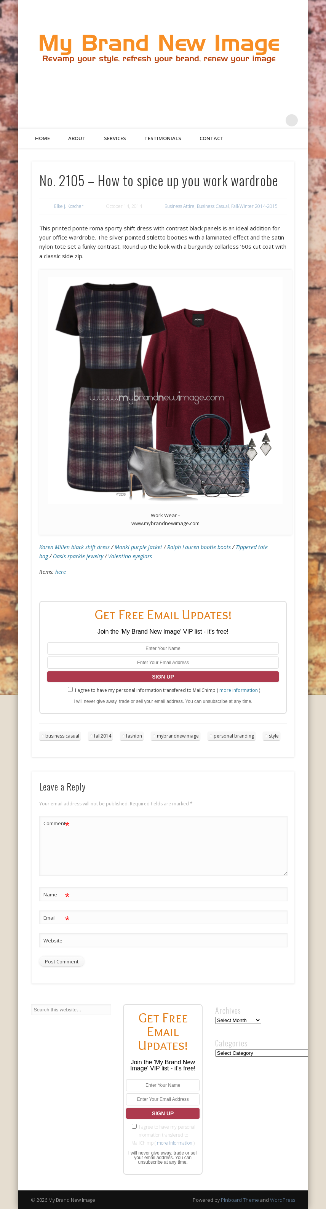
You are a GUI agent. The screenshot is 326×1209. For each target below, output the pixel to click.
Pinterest (260, 120)
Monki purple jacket (138, 547)
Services (115, 138)
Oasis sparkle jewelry (78, 556)
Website (52, 940)
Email (56, 918)
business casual (62, 736)
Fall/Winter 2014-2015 (254, 206)
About (77, 138)
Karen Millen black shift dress (74, 547)
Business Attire (180, 206)
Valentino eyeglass (130, 556)
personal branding (234, 736)
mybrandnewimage (178, 736)
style (274, 736)
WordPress (282, 1199)
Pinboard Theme (240, 1199)
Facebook (229, 120)
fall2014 (102, 736)
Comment (56, 823)
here (60, 571)
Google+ (276, 120)
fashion (134, 736)
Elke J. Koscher (68, 206)
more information (238, 690)
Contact (212, 138)
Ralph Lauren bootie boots (199, 547)
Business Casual (213, 206)
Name (56, 894)
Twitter (245, 120)
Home (42, 138)
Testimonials (162, 138)
